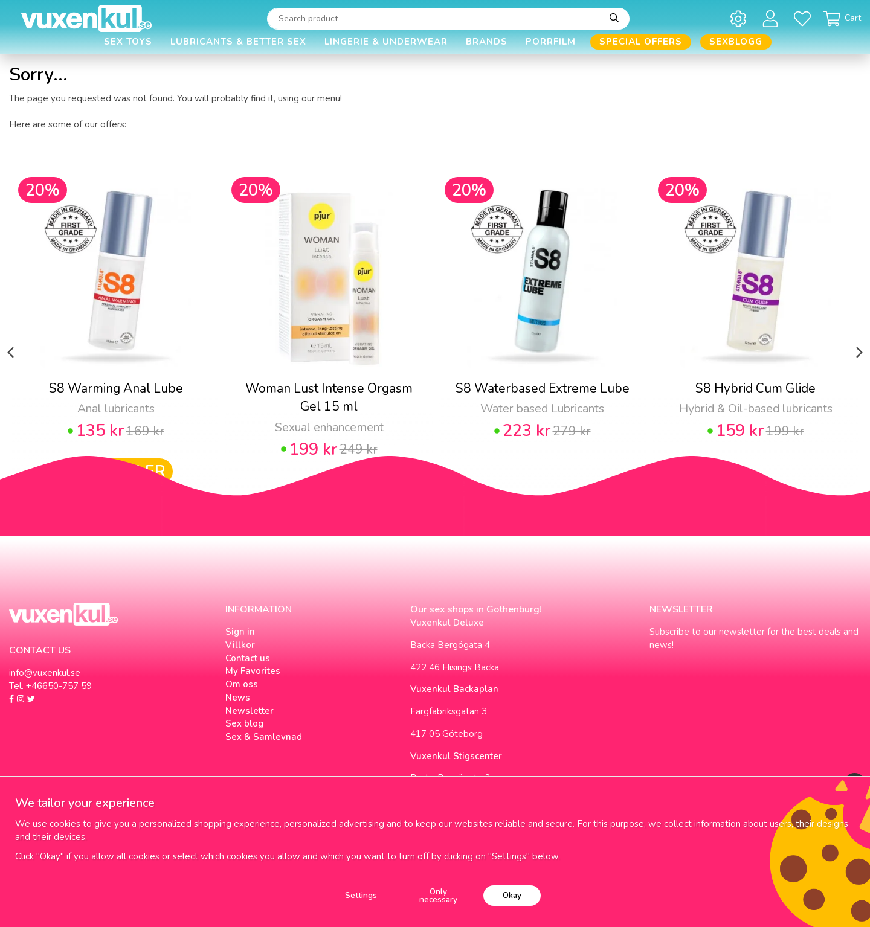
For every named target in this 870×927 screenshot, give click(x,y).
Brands (486, 42)
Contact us (247, 658)
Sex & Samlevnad (263, 737)
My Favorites (252, 671)
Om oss (241, 684)
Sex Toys (128, 42)
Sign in (240, 632)
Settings (361, 895)
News (237, 697)
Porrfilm (551, 42)
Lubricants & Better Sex (238, 42)
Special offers (640, 42)
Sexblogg (735, 42)
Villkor (240, 645)
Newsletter (249, 711)
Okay (512, 895)
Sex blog (244, 723)
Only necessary (438, 896)
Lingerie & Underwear (386, 42)
